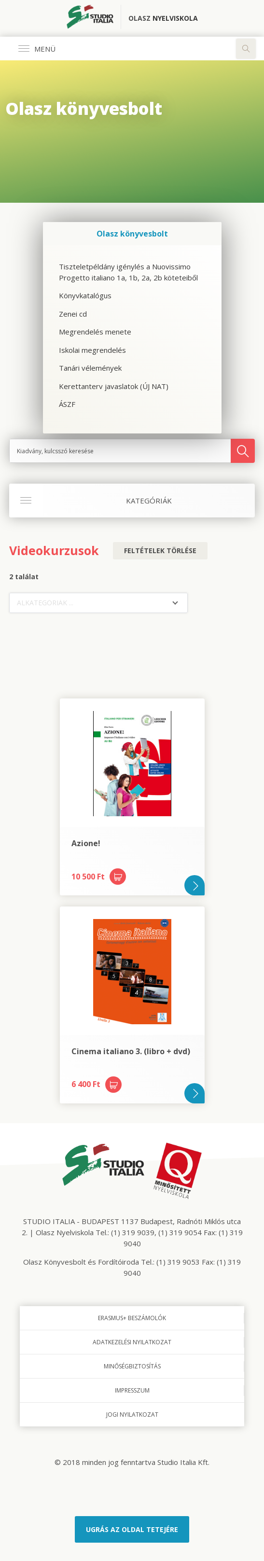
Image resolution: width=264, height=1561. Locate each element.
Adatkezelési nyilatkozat (132, 1342)
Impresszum (132, 1390)
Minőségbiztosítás (132, 1366)
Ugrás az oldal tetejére (132, 1529)
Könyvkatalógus (85, 295)
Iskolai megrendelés (92, 350)
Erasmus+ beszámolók (132, 1318)
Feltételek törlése (160, 550)
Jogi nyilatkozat (132, 1414)
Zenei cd (73, 314)
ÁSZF (67, 404)
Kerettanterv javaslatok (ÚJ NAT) (113, 386)
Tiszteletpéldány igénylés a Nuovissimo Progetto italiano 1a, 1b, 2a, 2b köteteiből (128, 272)
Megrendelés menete (95, 331)
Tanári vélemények (90, 368)
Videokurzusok (54, 550)
